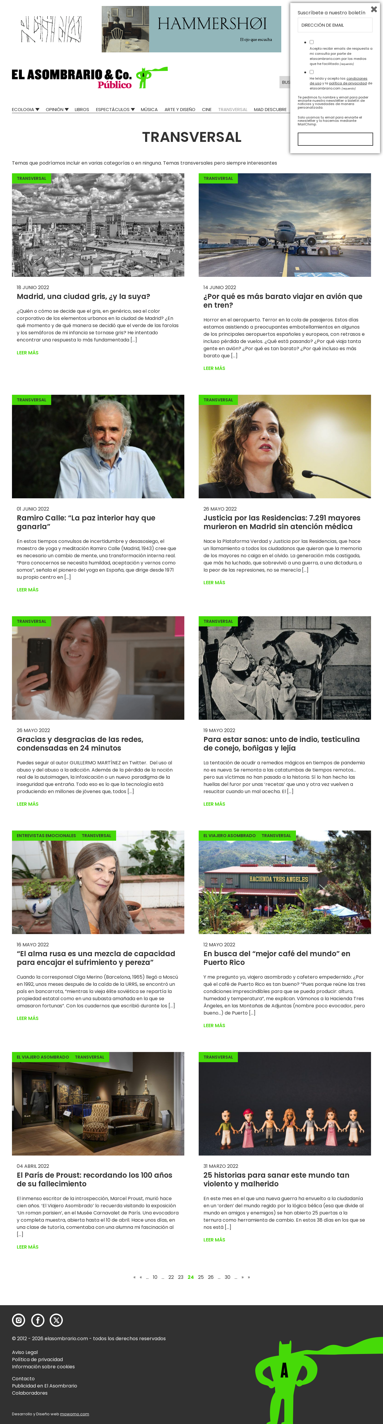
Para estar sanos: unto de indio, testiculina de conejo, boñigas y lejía (281, 743)
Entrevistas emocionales (46, 836)
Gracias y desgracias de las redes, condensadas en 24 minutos (80, 743)
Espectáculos (113, 109)
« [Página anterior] (141, 1277)
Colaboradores (30, 1393)
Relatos (303, 109)
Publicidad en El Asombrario (44, 1385)
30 (227, 1277)
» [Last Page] (249, 1277)
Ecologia (23, 109)
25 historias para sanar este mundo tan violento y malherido (276, 1179)
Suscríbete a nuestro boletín (331, 1280)
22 (171, 1277)
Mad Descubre (270, 109)
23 (180, 1277)
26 (211, 1277)
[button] (90, 77)
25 (201, 1277)
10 (155, 1277)
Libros (82, 109)
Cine (207, 109)
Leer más (28, 352)
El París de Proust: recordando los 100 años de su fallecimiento (94, 1179)
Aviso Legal (25, 1352)
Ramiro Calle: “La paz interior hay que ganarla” (86, 522)
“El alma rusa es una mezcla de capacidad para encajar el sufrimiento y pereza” (96, 958)
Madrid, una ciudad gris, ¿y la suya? (83, 296)
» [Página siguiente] (242, 1277)
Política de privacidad (37, 1359)
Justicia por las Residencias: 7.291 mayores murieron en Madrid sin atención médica (282, 522)
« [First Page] (134, 1277)
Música (149, 109)
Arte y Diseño (180, 109)
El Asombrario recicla (345, 109)
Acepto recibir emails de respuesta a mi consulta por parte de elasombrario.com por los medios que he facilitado (341, 1324)
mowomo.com (74, 1414)
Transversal (232, 109)
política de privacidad (348, 1351)
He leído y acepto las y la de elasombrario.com (341, 1350)
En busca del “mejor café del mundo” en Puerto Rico (276, 958)
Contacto (23, 1378)
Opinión (54, 109)
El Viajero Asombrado (229, 836)
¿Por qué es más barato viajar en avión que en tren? (282, 301)
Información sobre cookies (43, 1366)
